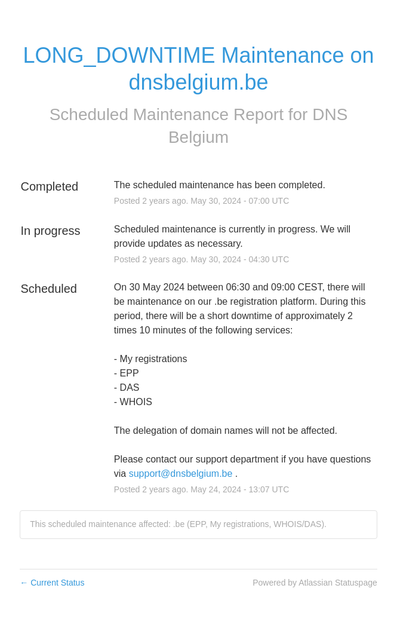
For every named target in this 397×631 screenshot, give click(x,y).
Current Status (52, 582)
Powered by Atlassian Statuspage (315, 582)
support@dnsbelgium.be (181, 473)
